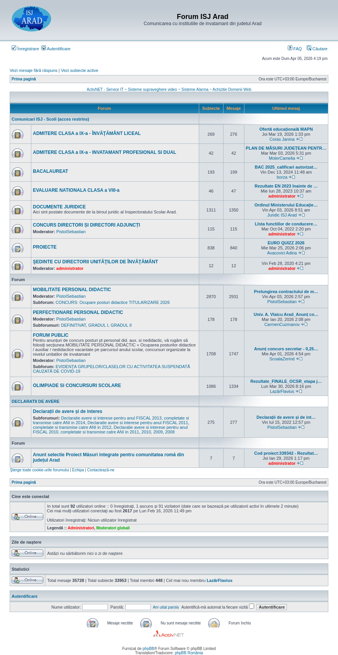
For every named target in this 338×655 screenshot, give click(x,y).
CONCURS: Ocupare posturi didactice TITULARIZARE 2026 (113, 302)
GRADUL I (98, 325)
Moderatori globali (113, 528)
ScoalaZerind (282, 358)
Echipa (78, 470)
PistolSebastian (71, 231)
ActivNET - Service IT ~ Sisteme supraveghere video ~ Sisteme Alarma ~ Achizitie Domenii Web (169, 89)
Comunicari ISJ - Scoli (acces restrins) (50, 119)
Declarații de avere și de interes (67, 411)
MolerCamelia (282, 158)
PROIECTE (44, 247)
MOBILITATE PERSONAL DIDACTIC (72, 289)
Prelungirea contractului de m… (286, 291)
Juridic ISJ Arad (282, 215)
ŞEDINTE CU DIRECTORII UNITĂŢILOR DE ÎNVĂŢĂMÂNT (95, 261)
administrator (281, 196)
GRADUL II (121, 325)
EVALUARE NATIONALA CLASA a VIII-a (76, 190)
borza (282, 177)
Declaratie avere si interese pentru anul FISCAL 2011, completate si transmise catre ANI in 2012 (111, 425)
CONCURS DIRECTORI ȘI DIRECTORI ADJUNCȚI (86, 225)
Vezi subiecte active (80, 70)
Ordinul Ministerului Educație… (286, 205)
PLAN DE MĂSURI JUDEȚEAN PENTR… (286, 148)
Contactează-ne (100, 470)
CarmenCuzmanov (282, 324)
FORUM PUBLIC (50, 335)
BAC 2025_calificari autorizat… (286, 167)
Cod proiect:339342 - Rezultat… (286, 453)
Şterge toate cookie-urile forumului (39, 470)
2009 (157, 432)
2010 (146, 432)
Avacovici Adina (282, 253)
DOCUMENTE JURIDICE (59, 207)
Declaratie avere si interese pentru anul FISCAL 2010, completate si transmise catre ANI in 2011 (110, 429)
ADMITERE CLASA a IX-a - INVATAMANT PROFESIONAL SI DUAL (104, 152)
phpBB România (189, 653)
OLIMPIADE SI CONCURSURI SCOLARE (77, 385)
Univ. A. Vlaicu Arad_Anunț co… (286, 314)
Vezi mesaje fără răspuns (34, 70)
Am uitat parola (166, 607)
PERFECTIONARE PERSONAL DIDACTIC (78, 312)
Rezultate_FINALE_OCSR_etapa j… (286, 381)
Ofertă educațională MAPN (286, 129)
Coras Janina (282, 139)
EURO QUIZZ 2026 (286, 243)
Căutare (317, 48)
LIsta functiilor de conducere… (286, 224)
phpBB (148, 648)
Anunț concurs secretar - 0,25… (286, 348)
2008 (169, 432)
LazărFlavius (282, 391)
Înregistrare (25, 48)
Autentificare (56, 48)
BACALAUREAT (50, 171)
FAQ (295, 48)
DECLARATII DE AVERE (36, 401)
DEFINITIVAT (73, 325)
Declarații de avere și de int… (286, 417)
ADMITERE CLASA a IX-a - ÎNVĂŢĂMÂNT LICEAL (87, 133)
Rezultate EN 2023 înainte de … (286, 186)
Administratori (81, 528)
